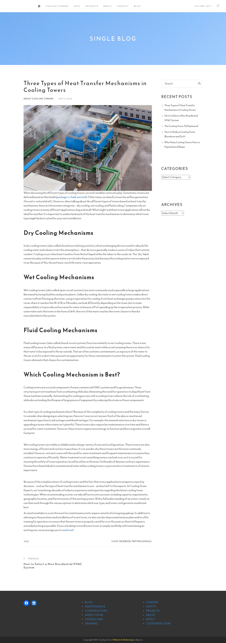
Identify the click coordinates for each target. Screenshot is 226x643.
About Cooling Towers (39, 98)
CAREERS (152, 602)
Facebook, (125, 541)
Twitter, (136, 541)
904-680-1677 (203, 6)
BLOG (89, 602)
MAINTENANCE (95, 606)
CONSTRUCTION (96, 611)
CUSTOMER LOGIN (158, 623)
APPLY (150, 619)
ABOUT (151, 615)
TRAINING (91, 623)
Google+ (146, 541)
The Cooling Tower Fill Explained (181, 126)
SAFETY (151, 606)
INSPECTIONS (94, 615)
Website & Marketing (123, 639)
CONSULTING (94, 619)
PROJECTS (152, 611)
